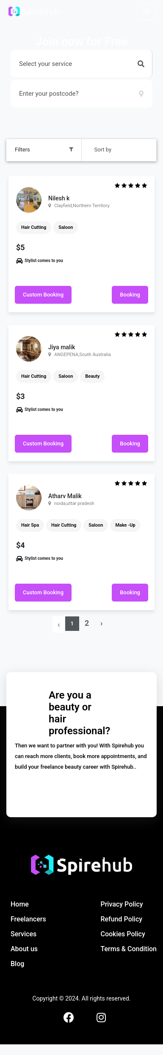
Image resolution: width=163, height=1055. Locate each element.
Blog (17, 964)
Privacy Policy (121, 904)
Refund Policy (121, 919)
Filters (22, 149)
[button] (141, 64)
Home (20, 904)
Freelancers (28, 919)
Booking (130, 294)
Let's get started (81, 789)
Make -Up (125, 525)
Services (23, 934)
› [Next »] (101, 623)
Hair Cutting (33, 227)
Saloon (65, 227)
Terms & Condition (128, 949)
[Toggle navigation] (146, 11)
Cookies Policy (122, 934)
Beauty (92, 376)
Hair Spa (30, 525)
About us (24, 949)
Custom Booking (43, 294)
